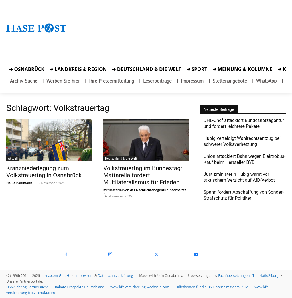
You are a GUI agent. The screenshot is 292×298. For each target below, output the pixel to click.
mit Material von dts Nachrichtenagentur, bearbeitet (144, 190)
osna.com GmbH (55, 275)
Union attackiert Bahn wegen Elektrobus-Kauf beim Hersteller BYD (245, 159)
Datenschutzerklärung (115, 275)
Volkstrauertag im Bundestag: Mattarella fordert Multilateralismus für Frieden (142, 175)
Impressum (84, 275)
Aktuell (13, 158)
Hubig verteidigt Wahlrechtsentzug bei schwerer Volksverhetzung (242, 141)
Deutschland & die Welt (121, 158)
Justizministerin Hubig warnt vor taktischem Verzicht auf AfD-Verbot (239, 177)
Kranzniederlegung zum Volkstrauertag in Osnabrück (44, 172)
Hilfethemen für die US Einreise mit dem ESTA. (212, 287)
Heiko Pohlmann (19, 183)
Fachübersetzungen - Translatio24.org (248, 275)
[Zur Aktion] (36, 40)
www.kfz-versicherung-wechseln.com (139, 287)
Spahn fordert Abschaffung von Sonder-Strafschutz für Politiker (244, 195)
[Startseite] (36, 33)
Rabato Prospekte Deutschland (79, 287)
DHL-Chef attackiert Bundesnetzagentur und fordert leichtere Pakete (244, 123)
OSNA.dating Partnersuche (27, 287)
